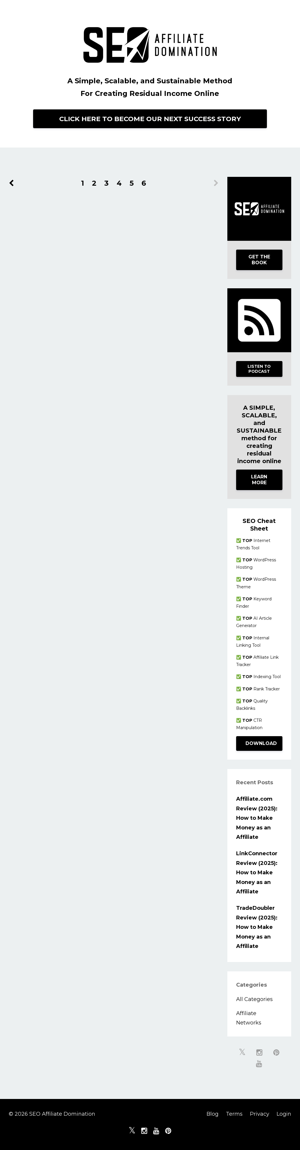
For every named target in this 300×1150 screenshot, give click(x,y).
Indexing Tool (261, 676)
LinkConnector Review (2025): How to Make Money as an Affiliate (256, 872)
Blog (213, 1114)
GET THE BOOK (259, 259)
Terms (234, 1114)
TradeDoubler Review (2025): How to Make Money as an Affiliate (256, 927)
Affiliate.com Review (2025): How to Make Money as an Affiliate (256, 818)
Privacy (259, 1114)
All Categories (254, 999)
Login (284, 1114)
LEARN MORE (259, 479)
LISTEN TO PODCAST (259, 369)
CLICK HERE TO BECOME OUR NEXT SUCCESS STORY (150, 119)
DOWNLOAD (261, 743)
